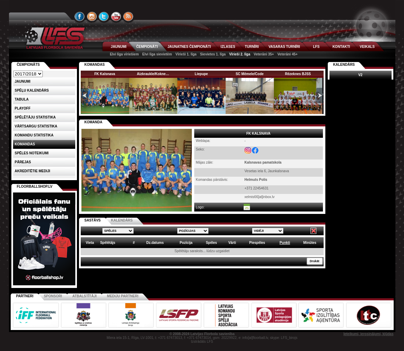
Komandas (25, 144)
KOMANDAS (95, 64)
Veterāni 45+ (287, 54)
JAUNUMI (119, 47)
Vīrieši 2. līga (239, 54)
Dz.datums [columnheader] (155, 243)
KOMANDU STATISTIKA (34, 135)
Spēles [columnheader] (211, 243)
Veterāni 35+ (264, 54)
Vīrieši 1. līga (185, 54)
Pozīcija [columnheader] (186, 243)
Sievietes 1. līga (213, 54)
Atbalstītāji (84, 296)
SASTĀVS (93, 220)
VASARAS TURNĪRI (284, 47)
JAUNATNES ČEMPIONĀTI (189, 47)
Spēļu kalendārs (32, 90)
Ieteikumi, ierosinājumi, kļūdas (368, 334)
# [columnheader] (134, 243)
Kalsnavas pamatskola (263, 162)
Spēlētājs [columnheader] (107, 243)
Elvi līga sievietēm (157, 54)
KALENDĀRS (122, 220)
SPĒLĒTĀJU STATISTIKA (35, 117)
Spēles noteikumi (32, 153)
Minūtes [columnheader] (309, 243)
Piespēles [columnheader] (257, 243)
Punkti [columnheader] (284, 243)
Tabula (22, 99)
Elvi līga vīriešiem (124, 54)
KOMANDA (93, 122)
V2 (360, 75)
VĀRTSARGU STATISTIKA (36, 126)
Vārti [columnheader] (232, 243)
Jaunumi (23, 81)
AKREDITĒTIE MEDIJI (32, 171)
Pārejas (23, 162)
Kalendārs (344, 64)
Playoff (23, 108)
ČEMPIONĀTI (147, 47)
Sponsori (53, 296)
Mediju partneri (122, 296)
